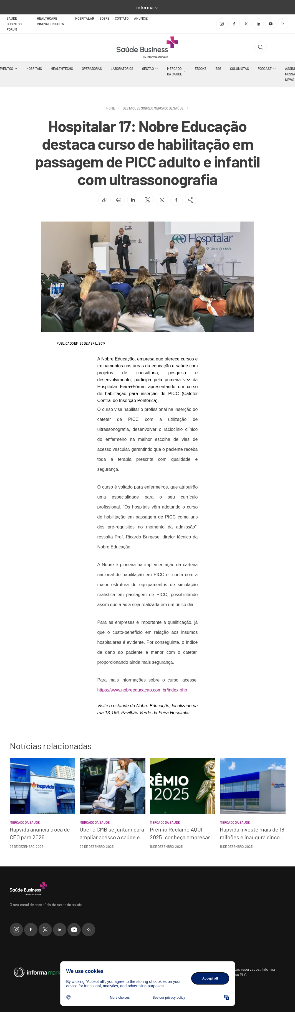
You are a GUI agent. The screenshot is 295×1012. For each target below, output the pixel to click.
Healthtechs (62, 68)
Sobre (104, 18)
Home (110, 108)
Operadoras (92, 68)
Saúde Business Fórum (14, 23)
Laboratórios (122, 68)
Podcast (265, 68)
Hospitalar (84, 18)
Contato (121, 18)
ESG (218, 68)
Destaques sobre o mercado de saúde (153, 108)
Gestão (148, 68)
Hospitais (34, 68)
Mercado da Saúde (174, 71)
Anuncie (141, 18)
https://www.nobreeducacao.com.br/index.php (142, 690)
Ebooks (200, 68)
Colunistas (239, 68)
